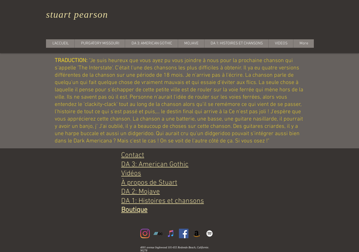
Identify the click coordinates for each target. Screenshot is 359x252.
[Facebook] (183, 233)
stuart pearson (77, 14)
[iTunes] (171, 233)
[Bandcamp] (158, 233)
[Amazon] (196, 233)
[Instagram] (145, 233)
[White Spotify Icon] (209, 233)
